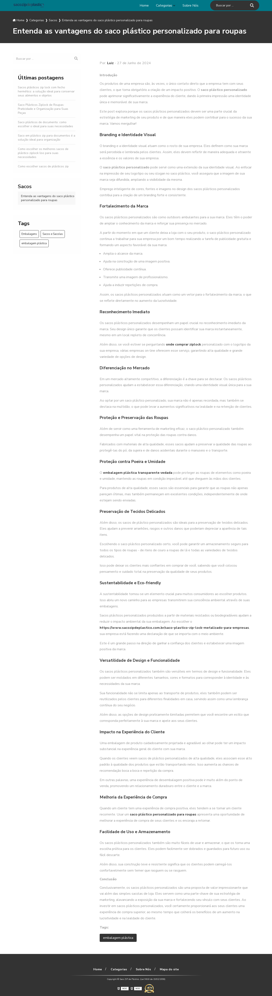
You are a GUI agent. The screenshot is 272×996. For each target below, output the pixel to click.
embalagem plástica (34, 243)
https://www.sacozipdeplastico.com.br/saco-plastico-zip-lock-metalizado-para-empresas (174, 627)
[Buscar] (252, 5)
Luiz (110, 63)
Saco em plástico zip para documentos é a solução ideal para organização (46, 138)
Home (144, 5)
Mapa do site (169, 969)
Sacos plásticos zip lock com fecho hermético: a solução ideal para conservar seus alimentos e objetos (46, 91)
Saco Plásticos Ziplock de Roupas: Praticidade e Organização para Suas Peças (43, 109)
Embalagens (29, 234)
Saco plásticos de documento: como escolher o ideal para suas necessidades (45, 124)
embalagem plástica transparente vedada (137, 472)
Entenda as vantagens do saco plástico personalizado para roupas (47, 198)
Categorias (164, 5)
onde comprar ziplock (183, 344)
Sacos (25, 186)
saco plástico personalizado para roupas (163, 814)
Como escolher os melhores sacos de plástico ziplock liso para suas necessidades (43, 153)
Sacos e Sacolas (52, 234)
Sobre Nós (190, 5)
